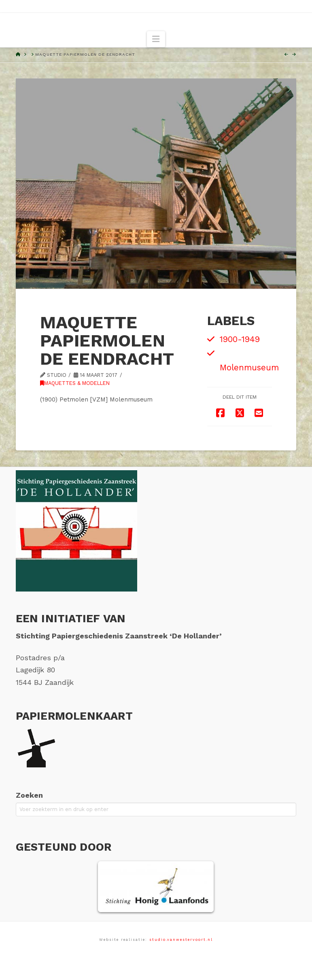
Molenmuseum (249, 367)
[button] (156, 39)
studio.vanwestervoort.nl (181, 940)
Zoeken (29, 795)
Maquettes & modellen (75, 383)
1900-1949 (240, 339)
